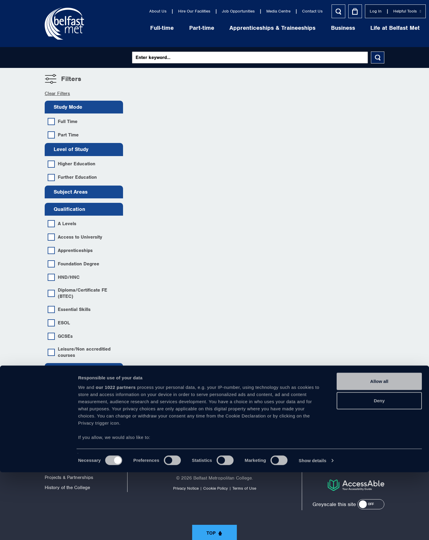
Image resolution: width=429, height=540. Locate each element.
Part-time (160, 28)
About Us (116, 11)
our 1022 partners (116, 454)
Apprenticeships (70, 250)
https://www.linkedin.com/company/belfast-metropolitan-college (239, 425)
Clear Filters (57, 94)
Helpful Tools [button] (366, 11)
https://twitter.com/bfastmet (190, 425)
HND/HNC (64, 277)
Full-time (120, 28)
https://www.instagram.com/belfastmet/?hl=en (264, 425)
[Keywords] (250, 57)
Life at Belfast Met (353, 28)
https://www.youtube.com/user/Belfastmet (214, 425)
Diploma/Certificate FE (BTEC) (77, 293)
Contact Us (271, 11)
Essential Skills (69, 309)
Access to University (75, 237)
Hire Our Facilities (153, 11)
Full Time (62, 121)
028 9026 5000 (368, 428)
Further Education (72, 177)
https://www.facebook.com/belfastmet (165, 425)
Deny (379, 468)
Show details (313, 528)
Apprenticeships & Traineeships (231, 28)
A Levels (62, 223)
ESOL (59, 322)
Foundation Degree (73, 263)
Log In (334, 11)
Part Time (63, 134)
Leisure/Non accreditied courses (79, 352)
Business (302, 28)
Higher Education (71, 164)
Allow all (379, 449)
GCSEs (60, 336)
